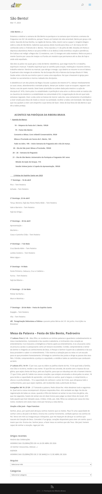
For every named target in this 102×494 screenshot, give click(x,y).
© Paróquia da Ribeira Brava (54, 491)
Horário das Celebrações (20, 439)
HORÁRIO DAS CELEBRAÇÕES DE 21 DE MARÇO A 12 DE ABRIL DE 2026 (38, 454)
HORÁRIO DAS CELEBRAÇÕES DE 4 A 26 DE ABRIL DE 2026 (33, 443)
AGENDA (13, 450)
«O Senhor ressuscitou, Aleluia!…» (24, 447)
